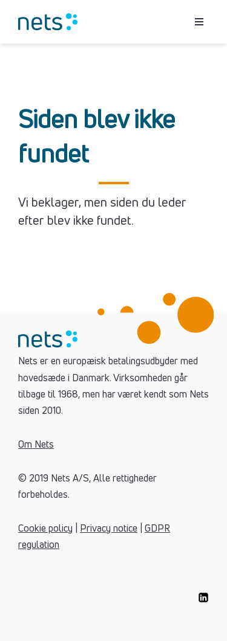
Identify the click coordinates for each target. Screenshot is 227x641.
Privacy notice (108, 528)
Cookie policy (45, 528)
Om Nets (36, 444)
